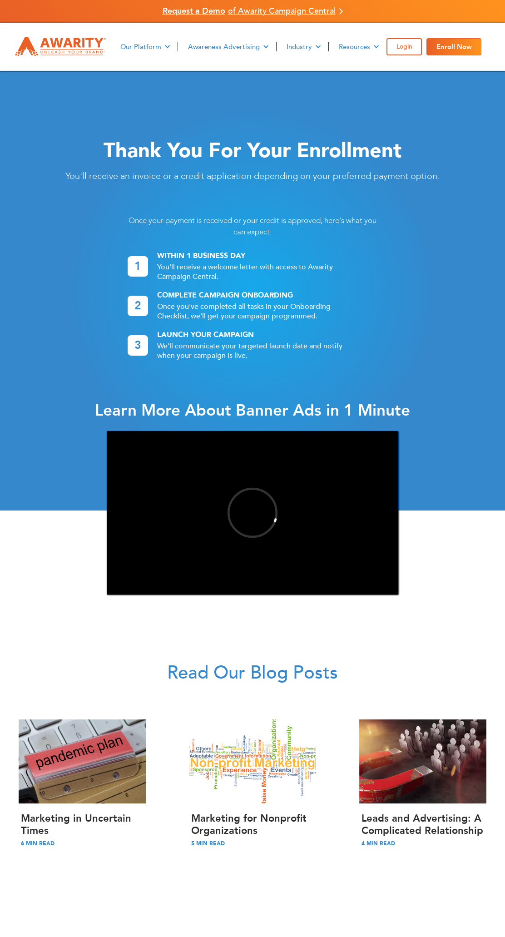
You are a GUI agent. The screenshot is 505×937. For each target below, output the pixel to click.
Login (404, 46)
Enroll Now (454, 46)
